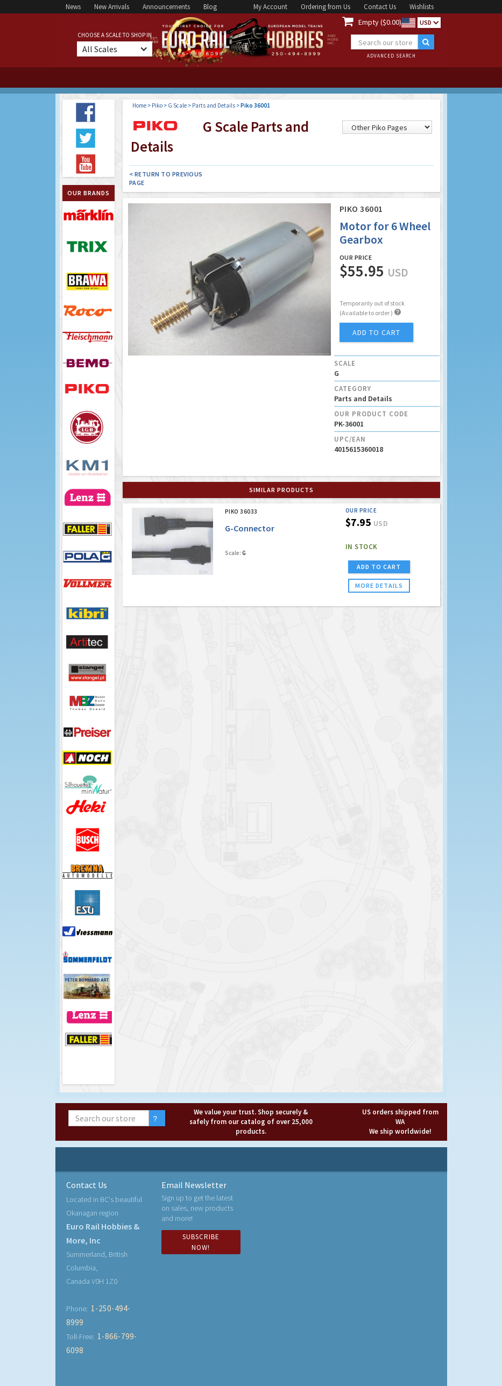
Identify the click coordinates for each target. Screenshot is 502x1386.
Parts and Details (213, 105)
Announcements (166, 6)
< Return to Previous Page (166, 178)
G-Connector (249, 528)
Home (139, 105)
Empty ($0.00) (379, 22)
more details (379, 585)
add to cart (376, 332)
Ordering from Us (325, 6)
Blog (210, 6)
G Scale (177, 105)
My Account (270, 6)
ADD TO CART (379, 567)
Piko (157, 105)
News (73, 6)
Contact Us (380, 6)
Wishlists (421, 6)
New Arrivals (111, 6)
